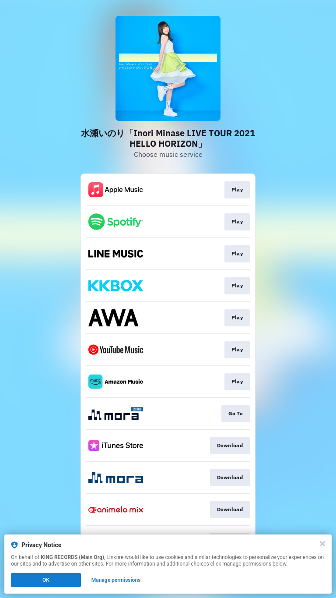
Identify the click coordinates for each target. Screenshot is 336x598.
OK (45, 580)
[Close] (322, 544)
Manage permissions (116, 580)
